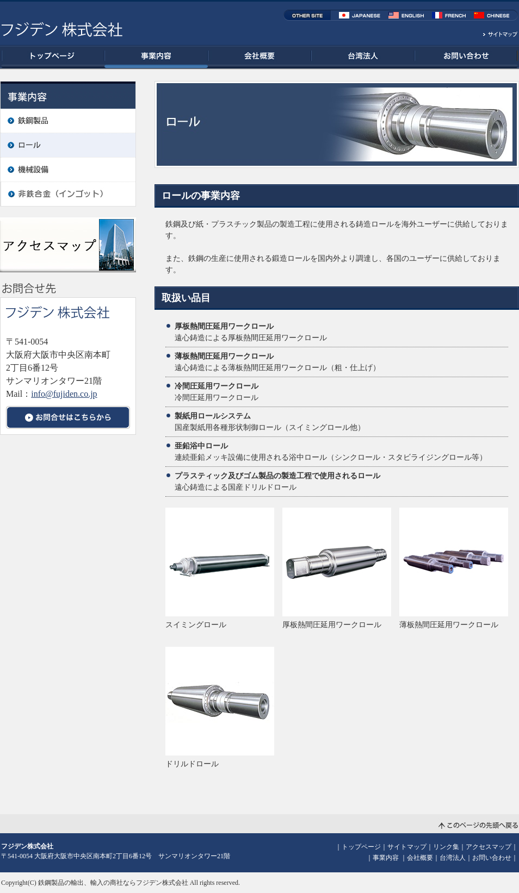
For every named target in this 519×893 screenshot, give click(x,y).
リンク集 (446, 847)
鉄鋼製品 (68, 121)
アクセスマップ (488, 847)
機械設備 (68, 170)
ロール (68, 145)
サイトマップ (407, 847)
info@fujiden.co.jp (64, 393)
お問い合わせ (466, 57)
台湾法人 (363, 57)
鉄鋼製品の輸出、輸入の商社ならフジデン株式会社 (113, 882)
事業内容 (156, 57)
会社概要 (259, 57)
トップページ (52, 57)
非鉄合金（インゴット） (68, 194)
